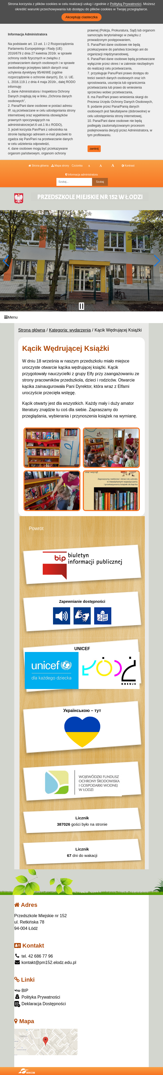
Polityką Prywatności (125, 4)
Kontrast (128, 165)
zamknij (94, 148)
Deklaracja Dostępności (40, 1004)
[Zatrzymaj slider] (81, 306)
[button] (6, 261)
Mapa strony (60, 165)
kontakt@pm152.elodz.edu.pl (45, 962)
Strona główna (38, 165)
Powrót (36, 528)
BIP (21, 990)
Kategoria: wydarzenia (70, 330)
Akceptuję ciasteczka (81, 17)
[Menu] (81, 317)
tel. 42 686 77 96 (33, 956)
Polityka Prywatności (37, 996)
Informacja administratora (81, 174)
